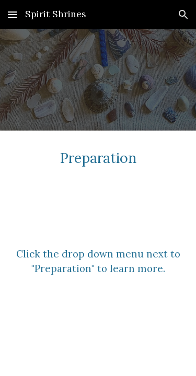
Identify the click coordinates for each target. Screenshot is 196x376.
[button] (12, 14)
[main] (98, 157)
